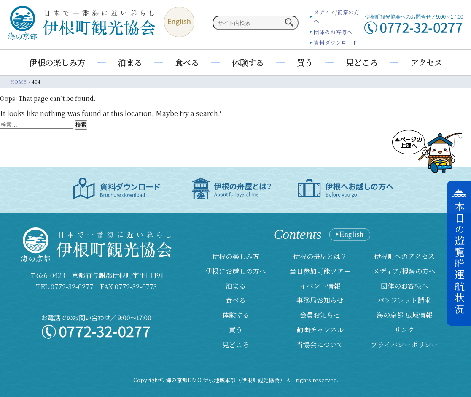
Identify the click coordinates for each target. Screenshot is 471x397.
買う (305, 62)
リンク (404, 330)
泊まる (130, 62)
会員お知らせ (320, 315)
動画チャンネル (320, 330)
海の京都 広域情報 (404, 315)
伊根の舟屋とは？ (320, 256)
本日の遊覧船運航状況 (459, 258)
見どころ (362, 62)
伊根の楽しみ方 (57, 62)
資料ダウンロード (336, 42)
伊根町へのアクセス (404, 256)
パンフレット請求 (404, 300)
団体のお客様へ (333, 32)
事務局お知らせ (320, 300)
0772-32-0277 (72, 287)
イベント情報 (320, 286)
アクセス (426, 62)
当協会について (320, 344)
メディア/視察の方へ (404, 271)
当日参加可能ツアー (320, 271)
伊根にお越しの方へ (235, 271)
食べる (187, 62)
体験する (248, 62)
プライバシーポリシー (404, 344)
